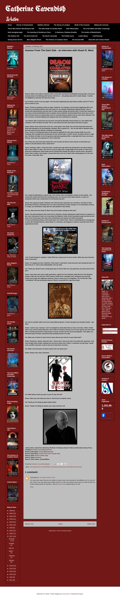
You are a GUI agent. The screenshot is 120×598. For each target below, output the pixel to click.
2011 (11, 580)
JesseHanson (34, 477)
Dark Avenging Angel (15, 32)
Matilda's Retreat (43, 25)
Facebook (38, 457)
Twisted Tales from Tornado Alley (49, 453)
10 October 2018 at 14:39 (47, 477)
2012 (11, 577)
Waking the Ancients (101, 25)
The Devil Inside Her (31, 36)
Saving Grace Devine (15, 40)
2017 (11, 536)
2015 (11, 568)
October (11, 543)
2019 (11, 531)
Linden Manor (83, 36)
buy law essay (62, 484)
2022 (11, 522)
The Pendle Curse (67, 36)
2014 (11, 571)
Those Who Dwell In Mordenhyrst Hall (21, 28)
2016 (11, 566)
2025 (11, 513)
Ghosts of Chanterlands (24, 25)
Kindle (41, 451)
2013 (11, 574)
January (11, 560)
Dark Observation (72, 28)
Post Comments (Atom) (64, 531)
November (11, 540)
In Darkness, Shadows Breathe (66, 32)
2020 (11, 528)
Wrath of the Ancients (82, 25)
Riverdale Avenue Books (74, 467)
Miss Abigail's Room (34, 40)
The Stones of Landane (62, 25)
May (10, 548)
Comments (107, 332)
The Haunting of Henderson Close (39, 32)
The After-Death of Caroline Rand (50, 28)
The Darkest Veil (13, 36)
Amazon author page (41, 455)
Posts (105, 329)
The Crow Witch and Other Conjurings (96, 28)
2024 (11, 516)
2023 (11, 519)
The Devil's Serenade (49, 36)
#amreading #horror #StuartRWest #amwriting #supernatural (48, 467)
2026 (11, 510)
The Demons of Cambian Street (57, 40)
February (12, 556)
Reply (32, 487)
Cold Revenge (97, 36)
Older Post (91, 524)
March (11, 551)
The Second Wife (78, 40)
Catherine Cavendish (35, 9)
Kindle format (37, 449)
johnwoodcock (65, 594)
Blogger (80, 594)
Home (10, 25)
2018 (11, 533)
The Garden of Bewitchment (91, 32)
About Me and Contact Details (98, 40)
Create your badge (106, 418)
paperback (48, 449)
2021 (11, 525)
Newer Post (29, 524)
